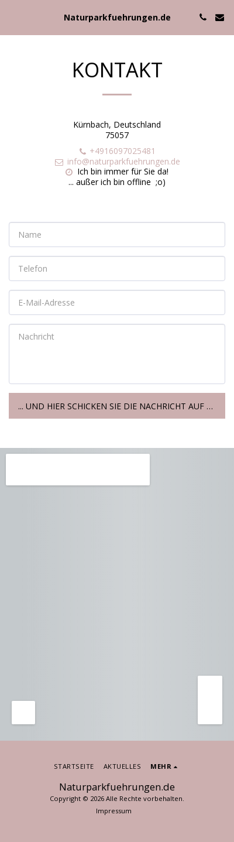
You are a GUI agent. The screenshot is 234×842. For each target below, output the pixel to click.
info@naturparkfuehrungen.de (117, 161)
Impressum (114, 810)
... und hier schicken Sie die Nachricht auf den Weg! (121, 406)
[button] (13, 17)
